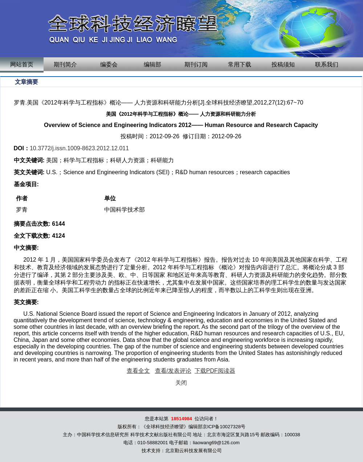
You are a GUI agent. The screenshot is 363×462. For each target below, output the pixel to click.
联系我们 (326, 64)
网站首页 (21, 64)
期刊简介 (65, 64)
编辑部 (152, 64)
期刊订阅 (196, 64)
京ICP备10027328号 (224, 426)
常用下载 (239, 64)
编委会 (109, 64)
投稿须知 (283, 64)
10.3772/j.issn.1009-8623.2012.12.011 (79, 148)
